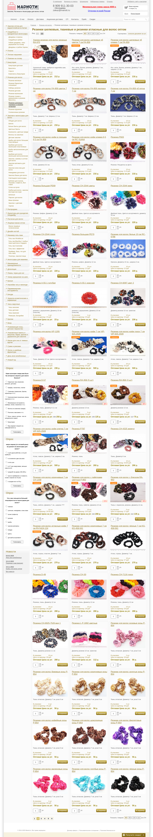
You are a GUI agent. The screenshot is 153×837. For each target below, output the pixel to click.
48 (85, 33)
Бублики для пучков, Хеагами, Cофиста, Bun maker (17, 182)
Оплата (30, 19)
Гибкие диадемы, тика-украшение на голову (16, 43)
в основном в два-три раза (14, 458)
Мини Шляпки (13, 200)
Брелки (10, 319)
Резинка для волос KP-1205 (46, 331)
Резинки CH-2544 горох (44, 234)
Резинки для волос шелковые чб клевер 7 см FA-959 (126, 41)
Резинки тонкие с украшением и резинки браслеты (16, 98)
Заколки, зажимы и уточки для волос (18, 159)
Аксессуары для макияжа (18, 259)
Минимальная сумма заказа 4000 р (99, 7)
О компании (57, 1)
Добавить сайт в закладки (137, 1)
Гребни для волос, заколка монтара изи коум (18, 191)
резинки (9, 518)
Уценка (11, 206)
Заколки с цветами (15, 203)
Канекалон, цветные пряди (18, 132)
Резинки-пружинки (15, 109)
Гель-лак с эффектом (16, 249)
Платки (10, 51)
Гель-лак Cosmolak (15, 246)
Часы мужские (13, 313)
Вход (126, 14)
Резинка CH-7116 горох (122, 574)
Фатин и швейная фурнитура (14, 351)
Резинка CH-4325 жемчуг (123, 429)
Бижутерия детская (15, 65)
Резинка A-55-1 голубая (44, 283)
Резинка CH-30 (79, 574)
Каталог (14, 19)
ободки (8, 530)
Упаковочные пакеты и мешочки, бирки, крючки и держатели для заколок (18, 335)
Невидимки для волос (16, 172)
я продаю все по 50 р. (13, 481)
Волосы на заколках (15, 135)
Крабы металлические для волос (18, 150)
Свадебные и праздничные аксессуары (18, 33)
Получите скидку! (133, 835)
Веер (10, 323)
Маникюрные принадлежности (14, 264)
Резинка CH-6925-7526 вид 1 (47, 623)
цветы (8, 533)
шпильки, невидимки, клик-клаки (16, 510)
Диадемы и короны (15, 37)
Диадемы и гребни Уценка (18, 47)
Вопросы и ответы (70, 1)
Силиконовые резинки (16, 112)
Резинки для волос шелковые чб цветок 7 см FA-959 (87, 41)
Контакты (75, 19)
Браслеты (12, 68)
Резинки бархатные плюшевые (15, 84)
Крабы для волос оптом (14, 569)
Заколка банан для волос (17, 175)
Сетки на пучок (13, 187)
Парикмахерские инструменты (14, 289)
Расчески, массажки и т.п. (14, 412)
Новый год (12, 360)
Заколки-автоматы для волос (16, 164)
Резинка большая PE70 (83, 234)
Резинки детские (14, 91)
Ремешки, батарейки (16, 316)
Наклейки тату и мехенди (17, 285)
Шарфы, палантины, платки (15, 387)
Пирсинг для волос (15, 197)
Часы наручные (14, 304)
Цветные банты (14, 129)
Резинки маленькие (15, 93)
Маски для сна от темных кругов (18, 341)
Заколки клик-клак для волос (16, 169)
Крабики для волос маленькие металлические (18, 155)
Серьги (11, 71)
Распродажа (12, 209)
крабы (8, 522)
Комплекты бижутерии (16, 74)
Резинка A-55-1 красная (83, 283)
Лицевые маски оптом (16, 223)
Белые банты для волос (17, 126)
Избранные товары (97, 1)
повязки (9, 506)
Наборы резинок (14, 88)
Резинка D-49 (39, 574)
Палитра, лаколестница (17, 256)
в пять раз (9, 462)
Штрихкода (84, 1)
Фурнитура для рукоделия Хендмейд (18, 214)
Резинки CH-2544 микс (121, 186)
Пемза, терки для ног (16, 273)
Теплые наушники (15, 55)
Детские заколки (14, 137)
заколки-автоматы (12, 526)
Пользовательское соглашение (88, 830)
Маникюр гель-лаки (15, 235)
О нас (22, 19)
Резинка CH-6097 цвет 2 (122, 283)
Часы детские (13, 310)
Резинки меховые (14, 80)
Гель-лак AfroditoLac (15, 238)
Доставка (40, 19)
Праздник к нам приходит (14, 563)
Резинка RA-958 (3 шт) (121, 380)
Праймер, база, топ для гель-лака (17, 252)
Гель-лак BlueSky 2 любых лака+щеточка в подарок (18, 242)
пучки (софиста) (11, 514)
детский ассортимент (13, 537)
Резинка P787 (78, 429)
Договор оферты (72, 830)
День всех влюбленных (17, 356)
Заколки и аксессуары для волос (18, 117)
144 (93, 33)
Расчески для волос (15, 219)
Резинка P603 (117, 137)
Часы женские (13, 307)
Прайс (84, 19)
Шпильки (11, 195)
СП (67, 19)
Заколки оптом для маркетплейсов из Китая (17, 27)
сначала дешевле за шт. (137, 34)
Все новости (10, 571)
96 (89, 33)
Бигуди (10, 294)
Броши (10, 281)
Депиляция (12, 269)
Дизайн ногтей (13, 231)
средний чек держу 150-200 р (15, 472)
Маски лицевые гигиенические (14, 227)
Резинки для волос (15, 77)
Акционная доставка (55, 19)
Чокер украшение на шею (18, 277)
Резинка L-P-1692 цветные (84, 623)
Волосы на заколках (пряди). (15, 408)
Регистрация (135, 14)
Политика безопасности (107, 830)
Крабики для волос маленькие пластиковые (17, 146)
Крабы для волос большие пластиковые (18, 141)
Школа (10, 123)
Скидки (92, 19)
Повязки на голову (15, 58)
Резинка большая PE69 (44, 186)
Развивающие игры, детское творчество (15, 328)
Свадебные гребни (15, 40)
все (98, 33)
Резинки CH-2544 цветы (83, 186)
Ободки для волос (15, 121)
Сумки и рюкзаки (14, 346)
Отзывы (110, 1)
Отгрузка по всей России (99, 11)
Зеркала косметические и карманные (18, 299)
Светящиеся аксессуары (17, 178)
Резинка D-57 (39, 380)
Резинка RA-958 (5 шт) (83, 380)
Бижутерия (12, 62)
